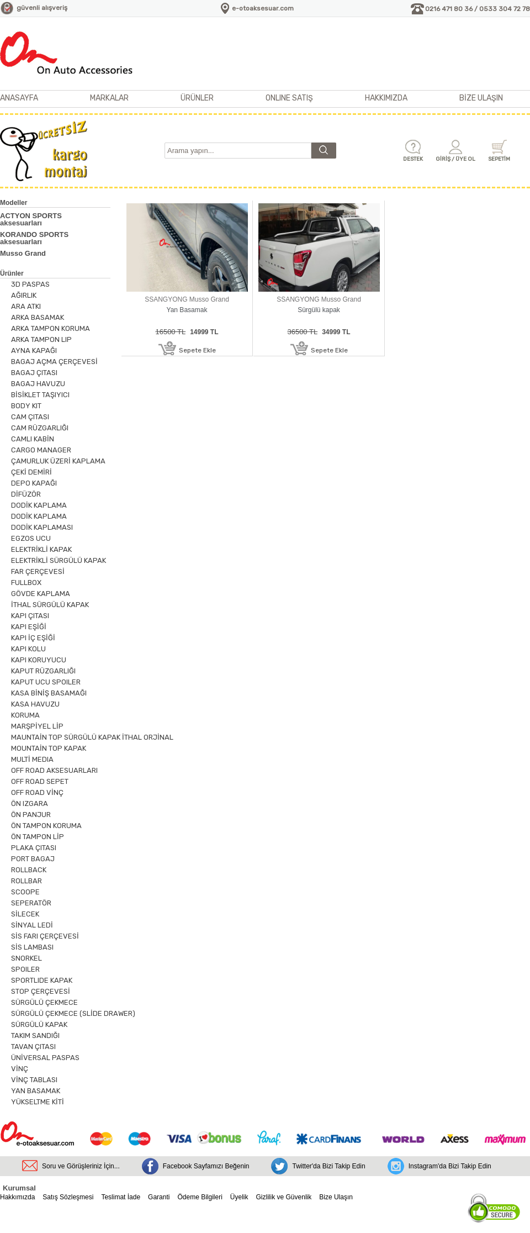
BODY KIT (26, 406)
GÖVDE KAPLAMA (40, 593)
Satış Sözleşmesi (68, 1197)
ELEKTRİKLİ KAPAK (41, 549)
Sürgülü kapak (319, 310)
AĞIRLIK (23, 295)
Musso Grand (23, 253)
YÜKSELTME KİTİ (37, 1102)
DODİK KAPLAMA (39, 505)
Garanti (158, 1197)
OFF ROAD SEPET (39, 781)
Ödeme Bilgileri (199, 1197)
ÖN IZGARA (29, 803)
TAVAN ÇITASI (33, 1046)
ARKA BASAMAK (37, 317)
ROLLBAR (26, 881)
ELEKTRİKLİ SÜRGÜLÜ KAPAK (58, 560)
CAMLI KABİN (32, 439)
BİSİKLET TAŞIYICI (40, 395)
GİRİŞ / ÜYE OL (455, 159)
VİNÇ (19, 1069)
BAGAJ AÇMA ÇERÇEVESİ (54, 361)
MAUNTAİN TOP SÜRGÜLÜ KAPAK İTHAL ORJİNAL (92, 737)
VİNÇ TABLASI (34, 1080)
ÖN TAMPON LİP (37, 836)
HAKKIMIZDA (386, 98)
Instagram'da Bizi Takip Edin (450, 1166)
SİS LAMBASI (32, 947)
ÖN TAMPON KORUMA (46, 825)
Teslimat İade (120, 1197)
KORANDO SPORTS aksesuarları (34, 238)
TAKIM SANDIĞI (35, 1035)
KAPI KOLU (28, 649)
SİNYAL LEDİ (32, 925)
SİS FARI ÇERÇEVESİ (45, 936)
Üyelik (239, 1197)
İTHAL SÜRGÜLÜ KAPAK (50, 604)
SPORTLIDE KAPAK (41, 980)
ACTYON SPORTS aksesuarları (31, 219)
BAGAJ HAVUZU (38, 384)
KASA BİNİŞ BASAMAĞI (49, 693)
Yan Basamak (187, 310)
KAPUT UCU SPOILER (46, 682)
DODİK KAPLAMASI (42, 527)
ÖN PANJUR (31, 814)
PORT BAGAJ (33, 859)
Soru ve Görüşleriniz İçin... (81, 1166)
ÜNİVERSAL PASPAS (45, 1057)
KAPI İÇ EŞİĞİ (33, 638)
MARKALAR (109, 98)
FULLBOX (26, 582)
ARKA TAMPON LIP (41, 339)
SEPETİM (499, 159)
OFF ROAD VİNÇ (37, 792)
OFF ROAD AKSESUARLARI (54, 770)
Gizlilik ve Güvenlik (284, 1197)
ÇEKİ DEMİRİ (31, 472)
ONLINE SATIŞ (289, 98)
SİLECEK (25, 914)
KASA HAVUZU (35, 704)
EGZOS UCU (31, 538)
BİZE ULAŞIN (481, 98)
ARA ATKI (26, 306)
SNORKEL (26, 958)
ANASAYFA (19, 98)
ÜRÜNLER (197, 98)
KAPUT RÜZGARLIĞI (43, 671)
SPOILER (25, 969)
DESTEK (413, 159)
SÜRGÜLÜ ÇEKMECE (44, 1002)
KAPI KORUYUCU (38, 660)
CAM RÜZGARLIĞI (39, 428)
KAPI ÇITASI (30, 616)
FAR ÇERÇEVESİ (38, 571)
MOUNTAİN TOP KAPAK (48, 748)
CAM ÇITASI (30, 417)
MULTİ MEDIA (32, 759)
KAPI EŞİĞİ (28, 627)
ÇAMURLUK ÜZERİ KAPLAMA (58, 461)
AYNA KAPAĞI (34, 350)
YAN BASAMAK (35, 1091)
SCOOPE (25, 892)
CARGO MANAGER (41, 450)
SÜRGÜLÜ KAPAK (39, 1024)
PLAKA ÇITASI (33, 848)
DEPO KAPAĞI (34, 483)
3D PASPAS (30, 284)
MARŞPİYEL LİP (37, 726)
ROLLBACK (28, 870)
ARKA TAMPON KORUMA (50, 328)
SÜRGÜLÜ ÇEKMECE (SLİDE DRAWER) (73, 1013)
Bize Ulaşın (336, 1197)
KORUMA (25, 715)
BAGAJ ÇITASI (34, 372)
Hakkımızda (17, 1197)
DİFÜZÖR (26, 494)
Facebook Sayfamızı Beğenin (206, 1166)
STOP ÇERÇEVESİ (40, 991)
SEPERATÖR (31, 903)
